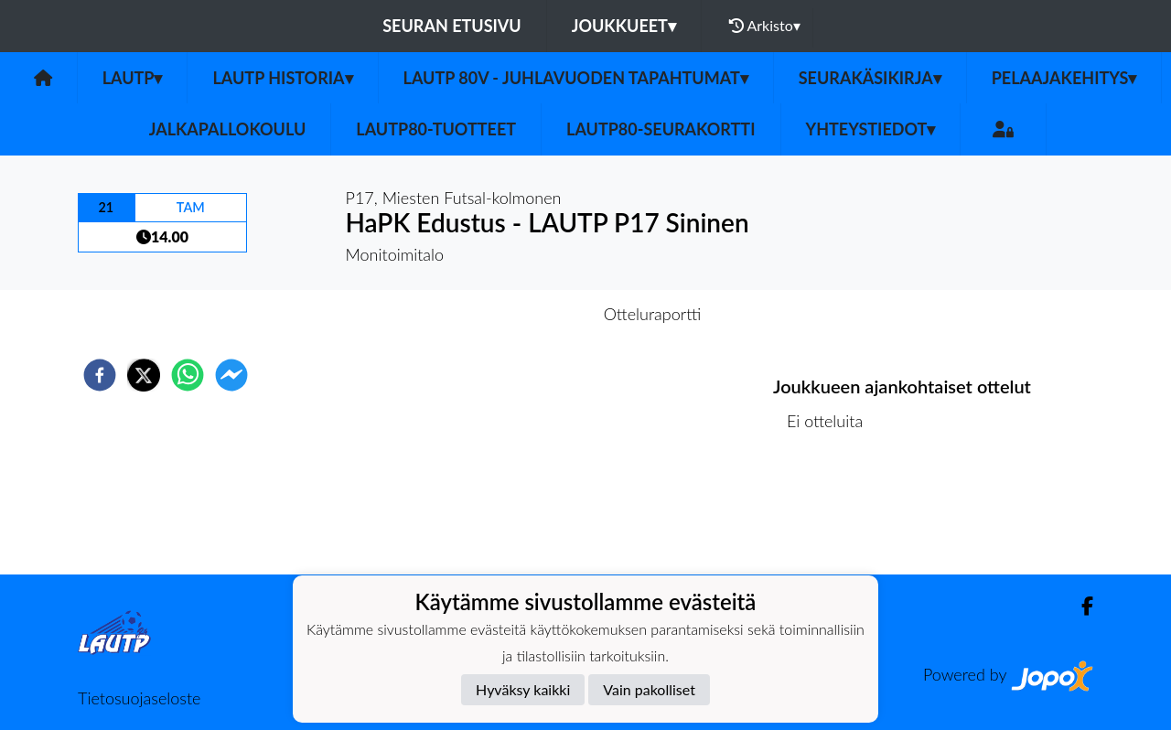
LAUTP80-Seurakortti (660, 129)
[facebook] (99, 375)
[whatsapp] (187, 375)
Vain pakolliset (649, 689)
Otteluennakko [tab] (522, 314)
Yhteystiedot (871, 129)
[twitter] (143, 375)
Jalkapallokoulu (227, 129)
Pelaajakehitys (1064, 78)
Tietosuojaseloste (139, 698)
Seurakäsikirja (870, 78)
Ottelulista (832, 512)
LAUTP (132, 78)
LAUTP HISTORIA (282, 78)
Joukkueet (624, 26)
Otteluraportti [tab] (653, 314)
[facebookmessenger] (231, 375)
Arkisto (764, 26)
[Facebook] (1080, 606)
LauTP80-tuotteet (436, 129)
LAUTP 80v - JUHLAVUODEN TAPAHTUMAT (575, 78)
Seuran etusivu (451, 26)
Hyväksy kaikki (523, 689)
